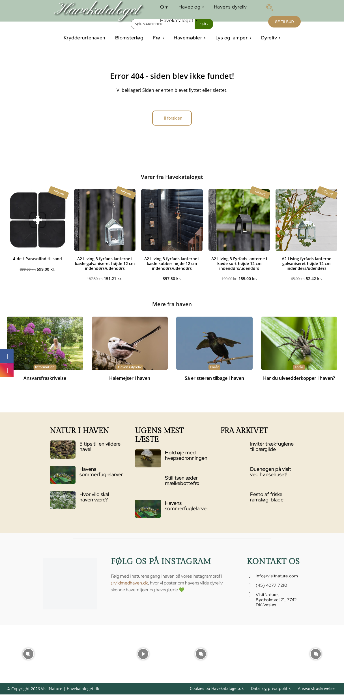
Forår (214, 369)
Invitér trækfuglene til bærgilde (272, 449)
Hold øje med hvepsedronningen (186, 458)
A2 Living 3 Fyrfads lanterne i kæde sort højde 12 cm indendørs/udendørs (239, 265)
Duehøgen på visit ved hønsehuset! (270, 474)
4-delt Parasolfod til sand (37, 260)
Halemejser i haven (129, 381)
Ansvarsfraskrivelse (44, 381)
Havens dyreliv (129, 369)
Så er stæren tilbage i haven (214, 381)
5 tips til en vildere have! (100, 449)
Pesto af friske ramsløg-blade (266, 499)
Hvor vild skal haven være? (94, 499)
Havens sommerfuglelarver (101, 474)
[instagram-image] (28, 656)
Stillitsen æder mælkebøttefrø (182, 483)
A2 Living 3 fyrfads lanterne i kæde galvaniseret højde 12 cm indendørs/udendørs (105, 265)
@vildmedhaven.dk (129, 585)
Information (45, 369)
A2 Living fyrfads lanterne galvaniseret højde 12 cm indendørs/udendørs (306, 265)
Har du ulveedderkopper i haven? (299, 381)
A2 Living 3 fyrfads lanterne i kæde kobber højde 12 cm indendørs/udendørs (171, 265)
